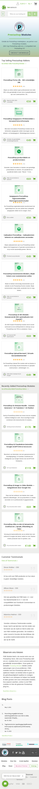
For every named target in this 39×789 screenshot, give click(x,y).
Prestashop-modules (16, 666)
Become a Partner (22, 766)
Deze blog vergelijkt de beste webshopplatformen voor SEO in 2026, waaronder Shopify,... (17, 716)
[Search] (17, 14)
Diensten (35, 761)
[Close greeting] (22, 776)
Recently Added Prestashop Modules (19, 387)
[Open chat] (5, 784)
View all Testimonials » (10, 561)
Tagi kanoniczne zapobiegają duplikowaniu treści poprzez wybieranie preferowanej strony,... (18, 726)
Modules (4, 761)
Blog (4, 766)
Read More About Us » (9, 691)
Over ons (13, 761)
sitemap (33, 766)
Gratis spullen (24, 761)
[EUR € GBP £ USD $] (23, 3)
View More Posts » (7, 736)
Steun (11, 766)
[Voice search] (34, 14)
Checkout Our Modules (19, 53)
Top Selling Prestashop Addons (19, 61)
